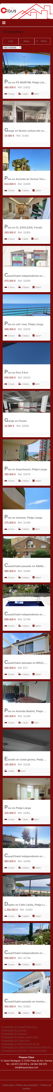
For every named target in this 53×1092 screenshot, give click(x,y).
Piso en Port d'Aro (16, 372)
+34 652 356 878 (38, 1064)
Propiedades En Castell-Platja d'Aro (19, 1027)
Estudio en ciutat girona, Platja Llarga (25, 759)
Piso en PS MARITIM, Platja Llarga (25, 81)
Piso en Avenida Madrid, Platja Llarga (25, 710)
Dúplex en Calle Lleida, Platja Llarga (25, 904)
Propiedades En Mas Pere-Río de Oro (20, 1044)
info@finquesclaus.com (26, 1067)
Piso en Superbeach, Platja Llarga (25, 468)
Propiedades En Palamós (14, 1034)
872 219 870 (21, 1064)
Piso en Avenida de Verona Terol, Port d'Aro (25, 178)
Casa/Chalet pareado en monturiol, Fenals (25, 1001)
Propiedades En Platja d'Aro (15, 1040)
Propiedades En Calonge (14, 1030)
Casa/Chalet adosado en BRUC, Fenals (25, 662)
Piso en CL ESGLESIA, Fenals (23, 227)
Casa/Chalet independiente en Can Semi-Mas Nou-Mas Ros (25, 613)
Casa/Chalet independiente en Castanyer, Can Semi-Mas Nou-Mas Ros (25, 952)
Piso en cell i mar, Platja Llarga (23, 323)
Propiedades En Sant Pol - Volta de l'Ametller (24, 1050)
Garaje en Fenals (15, 420)
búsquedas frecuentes (15, 1022)
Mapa (26, 41)
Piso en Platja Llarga (17, 807)
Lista (10, 41)
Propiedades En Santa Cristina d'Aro (19, 1037)
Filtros (44, 41)
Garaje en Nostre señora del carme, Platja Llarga (25, 130)
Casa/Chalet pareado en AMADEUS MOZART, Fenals (25, 565)
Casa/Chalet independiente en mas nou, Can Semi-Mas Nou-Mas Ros (25, 275)
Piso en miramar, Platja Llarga (23, 517)
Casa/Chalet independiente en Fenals (25, 855)
